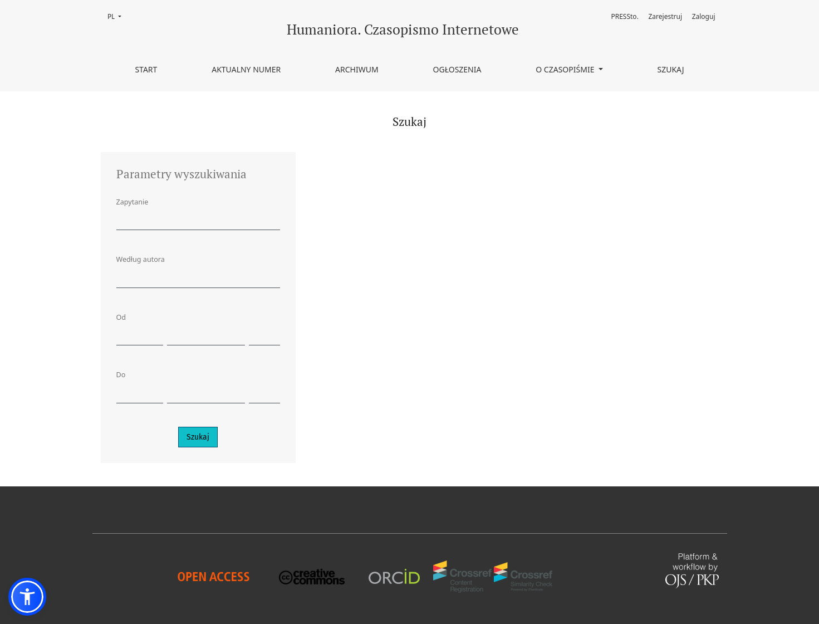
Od (121, 317)
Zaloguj (703, 16)
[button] (27, 597)
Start (146, 69)
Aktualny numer (246, 69)
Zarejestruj (666, 16)
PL (118, 16)
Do (121, 374)
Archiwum (357, 69)
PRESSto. (624, 16)
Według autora (140, 259)
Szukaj (670, 69)
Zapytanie (132, 202)
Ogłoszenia (457, 69)
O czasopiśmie (566, 69)
